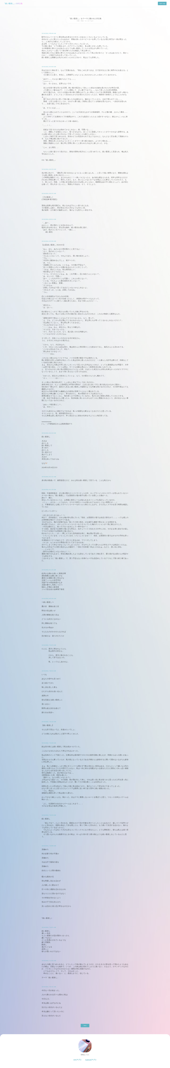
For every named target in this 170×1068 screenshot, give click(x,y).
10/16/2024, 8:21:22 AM (49, 476)
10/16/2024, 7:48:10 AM (49, 671)
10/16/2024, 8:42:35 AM (49, 193)
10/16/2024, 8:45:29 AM (49, 169)
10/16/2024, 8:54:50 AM (49, 66)
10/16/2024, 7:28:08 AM (49, 846)
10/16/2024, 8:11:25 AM (49, 570)
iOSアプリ (78, 1060)
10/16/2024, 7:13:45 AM (49, 960)
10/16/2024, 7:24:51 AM (49, 927)
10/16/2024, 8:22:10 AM (49, 433)
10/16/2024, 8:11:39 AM (49, 489)
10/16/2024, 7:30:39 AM (49, 815)
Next (85, 1025)
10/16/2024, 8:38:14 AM (49, 219)
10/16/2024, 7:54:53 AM (49, 645)
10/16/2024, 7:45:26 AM (49, 721)
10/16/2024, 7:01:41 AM (49, 987)
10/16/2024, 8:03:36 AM (49, 598)
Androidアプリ (90, 1060)
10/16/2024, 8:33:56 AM (49, 241)
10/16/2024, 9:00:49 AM (49, 33)
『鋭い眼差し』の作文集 (13, 3)
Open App (162, 3)
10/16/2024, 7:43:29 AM (49, 743)
